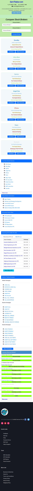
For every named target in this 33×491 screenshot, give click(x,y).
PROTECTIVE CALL (8, 311)
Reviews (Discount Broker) (9, 352)
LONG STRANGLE (8, 333)
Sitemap (5, 435)
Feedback (5, 433)
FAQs (4, 437)
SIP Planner (6, 459)
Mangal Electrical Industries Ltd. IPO (12, 247)
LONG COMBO (7, 291)
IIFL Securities (9, 179)
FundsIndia (8, 384)
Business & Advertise (8, 472)
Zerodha (7, 188)
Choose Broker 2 (16, 28)
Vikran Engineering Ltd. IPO (10, 245)
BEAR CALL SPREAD (9, 315)
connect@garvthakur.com (18, 6)
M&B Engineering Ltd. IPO (10, 263)
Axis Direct (8, 184)
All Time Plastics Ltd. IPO (10, 258)
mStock (16, 355)
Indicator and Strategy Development (12, 201)
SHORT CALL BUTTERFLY (10, 339)
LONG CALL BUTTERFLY (10, 337)
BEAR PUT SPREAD (8, 317)
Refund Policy (6, 480)
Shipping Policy (7, 482)
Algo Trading (7, 199)
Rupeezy (16, 359)
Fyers (7, 175)
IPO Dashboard (8, 215)
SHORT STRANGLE (8, 335)
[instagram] (2, 423)
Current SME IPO (8, 220)
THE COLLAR (7, 295)
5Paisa (7, 172)
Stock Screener (6, 461)
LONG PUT (6, 309)
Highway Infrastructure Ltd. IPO (11, 261)
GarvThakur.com (16, 2)
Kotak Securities (9, 182)
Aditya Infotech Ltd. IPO (9, 266)
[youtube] (5, 423)
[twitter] (28, 419)
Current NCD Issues (9, 203)
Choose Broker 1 (16, 22)
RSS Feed (5, 442)
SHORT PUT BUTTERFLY (10, 344)
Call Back (11, 51)
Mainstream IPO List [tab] (8, 236)
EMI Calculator (6, 455)
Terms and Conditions (8, 476)
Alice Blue (8, 166)
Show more (5, 192)
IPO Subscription (8, 224)
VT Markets (8, 362)
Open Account (20, 51)
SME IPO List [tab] (18, 236)
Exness (16, 365)
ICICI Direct (8, 164)
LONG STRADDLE (8, 329)
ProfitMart (16, 391)
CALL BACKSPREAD (9, 300)
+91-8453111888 (12, 4)
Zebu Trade (8, 177)
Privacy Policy (6, 478)
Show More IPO (9, 270)
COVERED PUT (7, 313)
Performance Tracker (9, 218)
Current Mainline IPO (9, 226)
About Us (5, 474)
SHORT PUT (7, 293)
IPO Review (7, 222)
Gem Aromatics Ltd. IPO (9, 250)
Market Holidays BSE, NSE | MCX (12, 207)
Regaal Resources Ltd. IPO (10, 253)
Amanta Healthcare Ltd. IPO (10, 242)
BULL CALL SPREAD (9, 297)
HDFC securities (9, 186)
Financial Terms (7, 440)
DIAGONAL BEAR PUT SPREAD (11, 322)
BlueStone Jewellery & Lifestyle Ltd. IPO (13, 255)
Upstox (7, 168)
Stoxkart (16, 387)
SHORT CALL (7, 307)
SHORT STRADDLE (8, 331)
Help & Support (6, 444)
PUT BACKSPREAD (8, 320)
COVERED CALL (8, 289)
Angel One (8, 170)
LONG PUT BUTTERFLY (9, 342)
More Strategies (8, 348)
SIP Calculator (6, 457)
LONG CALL (7, 285)
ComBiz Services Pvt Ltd (18, 419)
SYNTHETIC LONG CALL (10, 287)
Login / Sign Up (16, 12)
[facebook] (25, 419)
